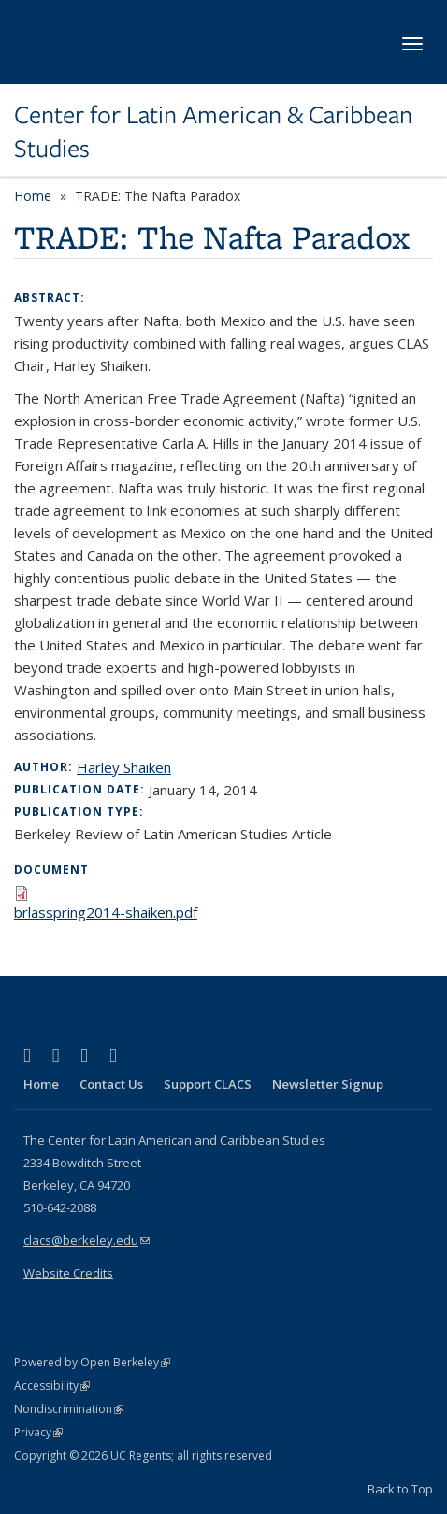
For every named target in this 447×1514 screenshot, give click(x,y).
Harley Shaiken (124, 767)
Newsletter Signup (327, 1084)
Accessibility (52, 1385)
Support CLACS (208, 1084)
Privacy (38, 1432)
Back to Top (400, 1488)
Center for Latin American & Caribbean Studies (213, 132)
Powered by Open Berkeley (92, 1362)
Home (32, 196)
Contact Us (111, 1084)
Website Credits (68, 1272)
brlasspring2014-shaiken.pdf (105, 912)
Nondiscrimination (68, 1409)
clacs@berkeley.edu (86, 1240)
